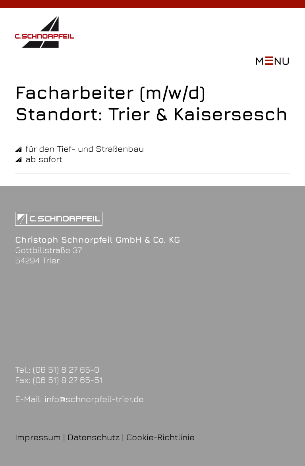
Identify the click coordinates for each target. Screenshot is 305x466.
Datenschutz (94, 437)
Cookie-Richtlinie (160, 437)
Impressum (38, 437)
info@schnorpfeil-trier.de (94, 399)
